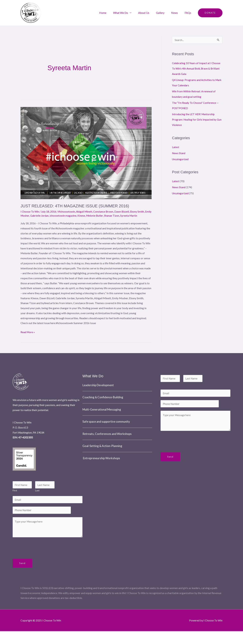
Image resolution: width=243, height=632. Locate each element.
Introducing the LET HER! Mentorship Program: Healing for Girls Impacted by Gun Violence (195, 120)
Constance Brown (105, 211)
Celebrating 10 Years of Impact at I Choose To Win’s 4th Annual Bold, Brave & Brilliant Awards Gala (196, 69)
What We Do (126, 12)
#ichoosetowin (67, 211)
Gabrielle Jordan (47, 215)
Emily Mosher (28, 215)
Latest (175, 147)
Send (22, 564)
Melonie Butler (103, 215)
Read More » (28, 331)
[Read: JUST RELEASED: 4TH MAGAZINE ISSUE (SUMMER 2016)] (86, 153)
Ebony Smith (139, 211)
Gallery (163, 12)
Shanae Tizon (120, 215)
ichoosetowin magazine (71, 215)
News (176, 12)
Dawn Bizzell (123, 211)
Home (110, 12)
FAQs (188, 12)
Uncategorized (180, 159)
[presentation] (38, 548)
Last (37, 490)
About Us (148, 12)
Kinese (89, 215)
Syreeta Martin (137, 215)
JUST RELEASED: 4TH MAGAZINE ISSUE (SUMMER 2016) (78, 206)
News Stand (179, 153)
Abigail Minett (85, 211)
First (15, 490)
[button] (210, 12)
